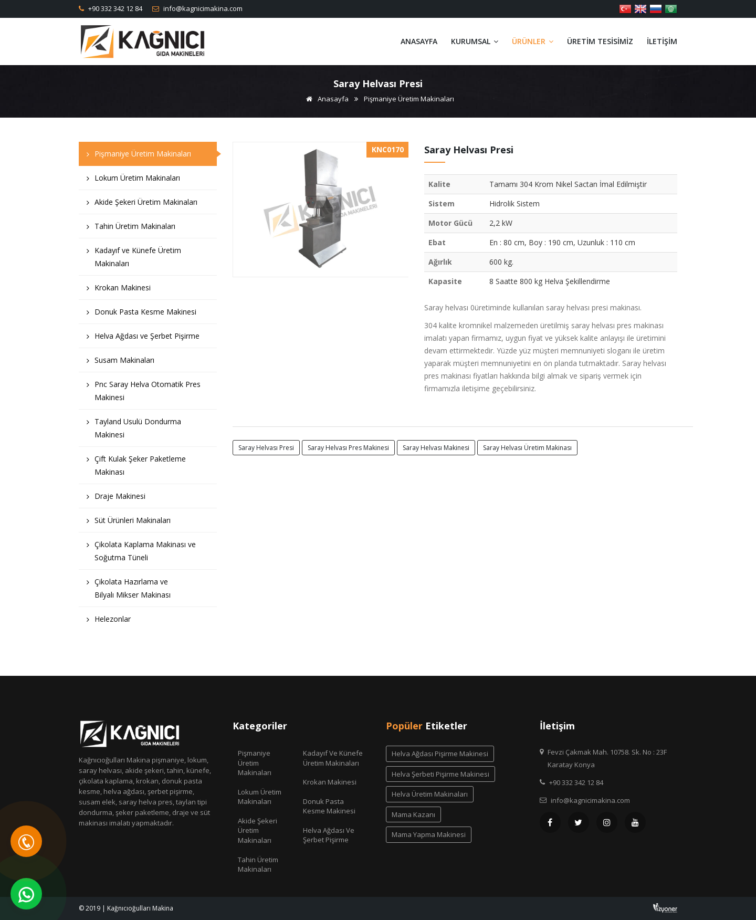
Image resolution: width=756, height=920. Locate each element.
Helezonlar (109, 621)
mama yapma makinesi (429, 834)
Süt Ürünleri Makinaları (129, 522)
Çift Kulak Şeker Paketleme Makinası (136, 468)
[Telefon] (26, 841)
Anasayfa (419, 41)
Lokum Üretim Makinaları (133, 180)
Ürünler (532, 41)
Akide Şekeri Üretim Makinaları (142, 204)
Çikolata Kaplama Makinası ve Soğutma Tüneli (141, 553)
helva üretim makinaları (430, 794)
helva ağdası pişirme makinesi (440, 753)
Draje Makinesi (116, 498)
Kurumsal (474, 41)
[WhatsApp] (26, 893)
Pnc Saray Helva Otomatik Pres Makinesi (144, 393)
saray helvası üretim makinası (527, 447)
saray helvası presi (266, 447)
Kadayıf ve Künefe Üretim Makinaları (134, 259)
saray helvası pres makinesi (348, 447)
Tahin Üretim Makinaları (131, 228)
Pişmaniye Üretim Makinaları (409, 98)
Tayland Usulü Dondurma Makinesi (134, 430)
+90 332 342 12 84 (114, 8)
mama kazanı (413, 814)
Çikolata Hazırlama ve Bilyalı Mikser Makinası (129, 591)
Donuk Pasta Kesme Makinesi (141, 314)
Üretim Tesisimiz (600, 41)
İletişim (662, 41)
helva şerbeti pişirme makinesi (440, 774)
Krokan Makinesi (119, 290)
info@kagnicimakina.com (202, 8)
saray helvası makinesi (436, 447)
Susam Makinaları (120, 362)
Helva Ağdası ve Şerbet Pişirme (143, 338)
